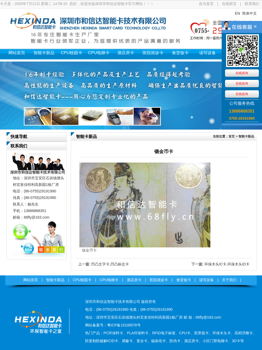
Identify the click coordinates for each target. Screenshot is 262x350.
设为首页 (206, 4)
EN (237, 13)
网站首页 (16, 53)
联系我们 (252, 4)
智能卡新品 (44, 53)
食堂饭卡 (180, 53)
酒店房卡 (125, 53)
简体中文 (249, 13)
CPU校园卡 (71, 53)
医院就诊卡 (153, 53)
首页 (231, 136)
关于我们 (234, 53)
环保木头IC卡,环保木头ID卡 (226, 264)
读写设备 (207, 53)
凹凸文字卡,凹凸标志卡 (110, 264)
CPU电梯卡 (99, 53)
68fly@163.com (36, 217)
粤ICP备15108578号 (124, 325)
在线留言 (229, 4)
